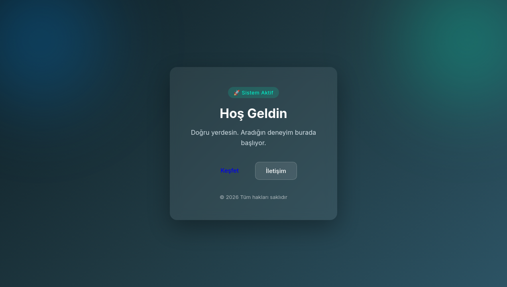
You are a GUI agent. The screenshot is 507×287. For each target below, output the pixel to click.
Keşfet (229, 171)
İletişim (276, 171)
